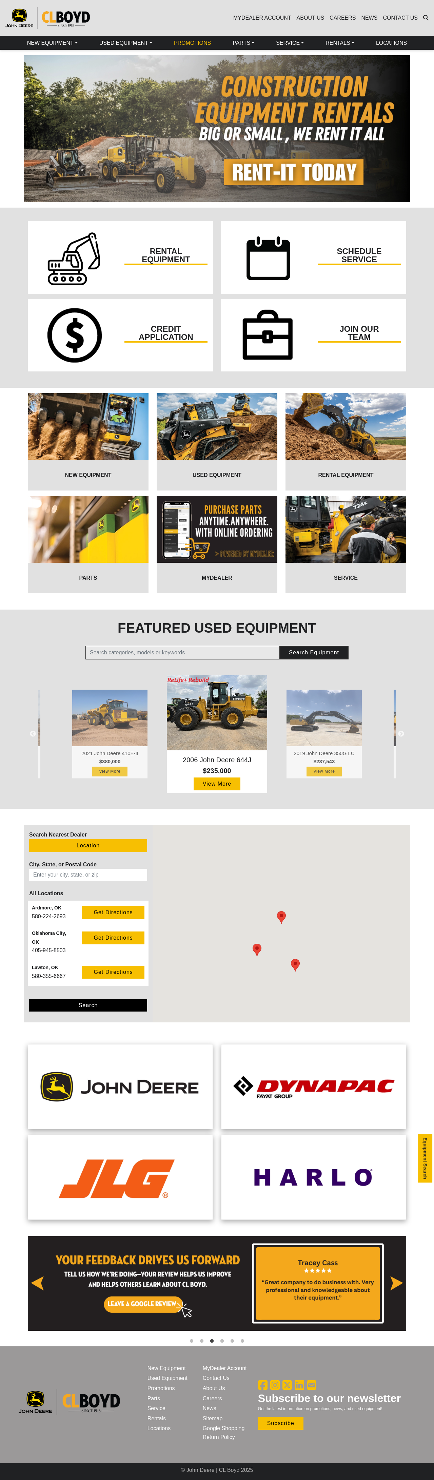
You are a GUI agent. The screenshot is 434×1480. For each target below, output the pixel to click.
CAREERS (343, 18)
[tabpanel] (217, 1286)
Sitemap (213, 1418)
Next (415, 131)
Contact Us (216, 1378)
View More (109, 771)
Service (156, 1408)
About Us (214, 1388)
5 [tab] (232, 1341)
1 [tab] (191, 1341)
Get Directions (113, 912)
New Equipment (166, 1368)
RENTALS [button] (338, 43)
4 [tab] (222, 1341)
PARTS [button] (241, 43)
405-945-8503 (49, 950)
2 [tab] (201, 1341)
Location (88, 845)
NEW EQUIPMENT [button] (50, 43)
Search (88, 1005)
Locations (159, 1428)
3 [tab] (212, 1341)
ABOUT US (310, 18)
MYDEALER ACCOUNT (262, 18)
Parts (153, 1398)
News (209, 1408)
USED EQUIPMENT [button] (123, 43)
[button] (295, 965)
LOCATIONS (391, 43)
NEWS (369, 18)
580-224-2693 (49, 916)
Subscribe (280, 1423)
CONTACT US (400, 18)
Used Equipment (167, 1378)
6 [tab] (242, 1341)
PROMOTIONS (192, 43)
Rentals (156, 1418)
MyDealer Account (225, 1368)
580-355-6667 (49, 976)
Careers (212, 1398)
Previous (18, 131)
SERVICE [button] (288, 43)
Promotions (161, 1388)
